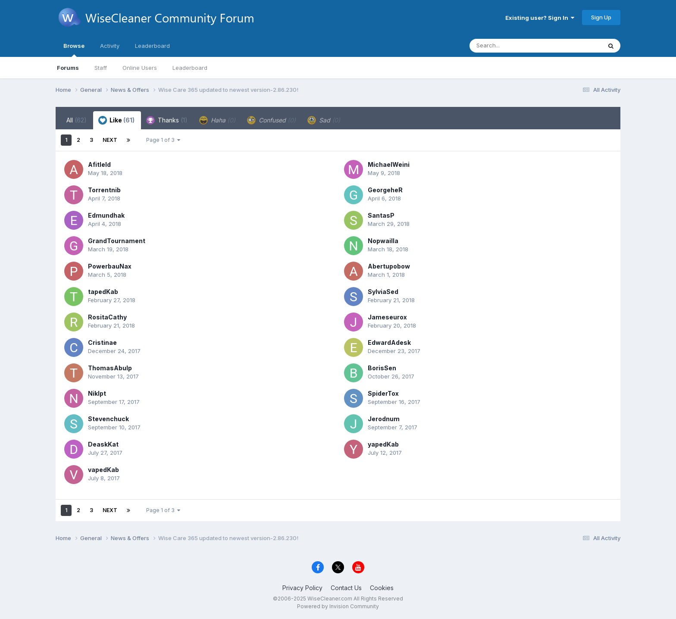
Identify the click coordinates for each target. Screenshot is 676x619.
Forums (68, 67)
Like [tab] (116, 120)
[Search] (511, 46)
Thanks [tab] (167, 120)
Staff (100, 67)
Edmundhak (106, 215)
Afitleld (99, 164)
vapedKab (103, 469)
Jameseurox (387, 317)
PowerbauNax (109, 266)
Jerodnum (384, 418)
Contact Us (346, 587)
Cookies (382, 587)
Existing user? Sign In (539, 17)
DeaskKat (103, 444)
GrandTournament (116, 240)
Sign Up (601, 17)
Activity (109, 45)
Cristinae (102, 342)
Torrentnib (104, 190)
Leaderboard (189, 67)
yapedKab (383, 444)
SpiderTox (383, 393)
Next (110, 140)
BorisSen (382, 368)
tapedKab (103, 291)
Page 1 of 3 (163, 140)
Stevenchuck (108, 418)
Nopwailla (383, 240)
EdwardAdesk (389, 342)
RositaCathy (107, 317)
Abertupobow (389, 266)
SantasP (381, 215)
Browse (73, 49)
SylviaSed (383, 291)
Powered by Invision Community (338, 606)
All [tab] (76, 120)
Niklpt (97, 393)
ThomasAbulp (110, 368)
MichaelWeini (389, 164)
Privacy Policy (302, 587)
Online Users (139, 67)
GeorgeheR (385, 190)
